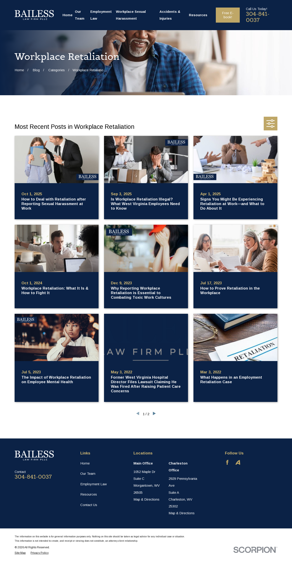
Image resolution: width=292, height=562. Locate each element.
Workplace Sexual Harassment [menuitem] (131, 15)
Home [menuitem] (68, 15)
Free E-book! (228, 15)
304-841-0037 (257, 17)
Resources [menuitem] (198, 15)
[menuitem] (20, 553)
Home (85, 463)
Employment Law (93, 484)
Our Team (87, 473)
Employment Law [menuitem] (101, 15)
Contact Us (88, 505)
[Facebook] (227, 462)
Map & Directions (146, 499)
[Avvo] (237, 462)
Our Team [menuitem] (79, 15)
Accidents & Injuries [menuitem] (169, 15)
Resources (88, 494)
